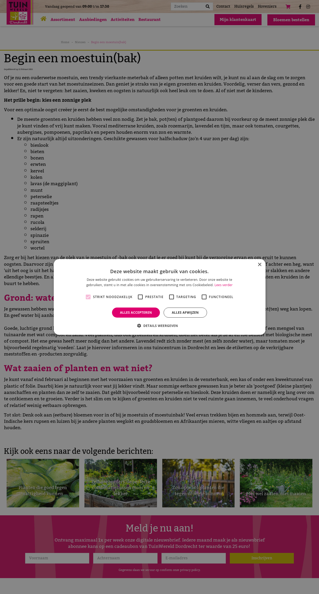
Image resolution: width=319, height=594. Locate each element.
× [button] (260, 265)
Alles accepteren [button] (136, 312)
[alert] (159, 297)
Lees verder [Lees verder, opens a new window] (223, 285)
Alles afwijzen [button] (185, 312)
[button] (159, 325)
